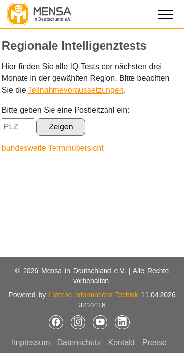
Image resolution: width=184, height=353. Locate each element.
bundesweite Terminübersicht (53, 148)
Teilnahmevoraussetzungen (76, 90)
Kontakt (121, 342)
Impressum (30, 342)
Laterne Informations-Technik (93, 295)
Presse (154, 342)
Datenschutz (79, 342)
